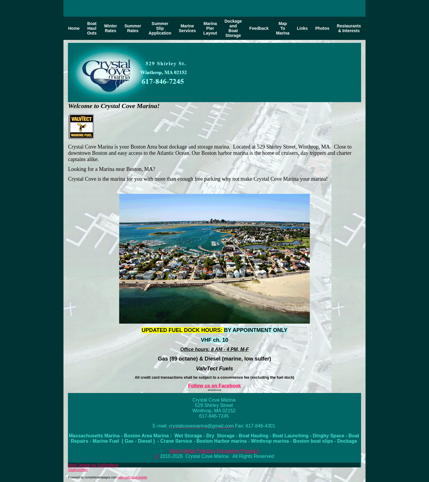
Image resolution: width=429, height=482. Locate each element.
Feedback (259, 28)
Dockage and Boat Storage (233, 28)
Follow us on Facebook (214, 385)
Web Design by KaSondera (93, 465)
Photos (322, 28)
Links (302, 28)
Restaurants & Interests (349, 28)
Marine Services (187, 28)
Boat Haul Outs (92, 28)
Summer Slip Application (160, 28)
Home (74, 28)
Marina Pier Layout (210, 28)
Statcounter (78, 469)
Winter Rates (110, 28)
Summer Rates (133, 28)
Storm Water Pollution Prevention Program (214, 450)
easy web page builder (132, 477)
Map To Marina (282, 28)
